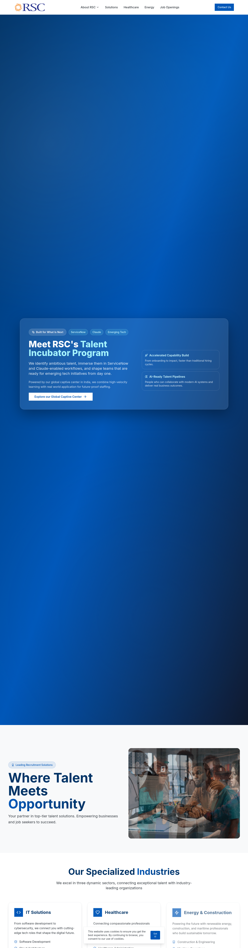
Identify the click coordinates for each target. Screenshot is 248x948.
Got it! (155, 935)
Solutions (111, 7)
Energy (149, 7)
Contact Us (224, 7)
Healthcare (131, 7)
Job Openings (169, 7)
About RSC (90, 7)
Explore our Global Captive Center (61, 396)
